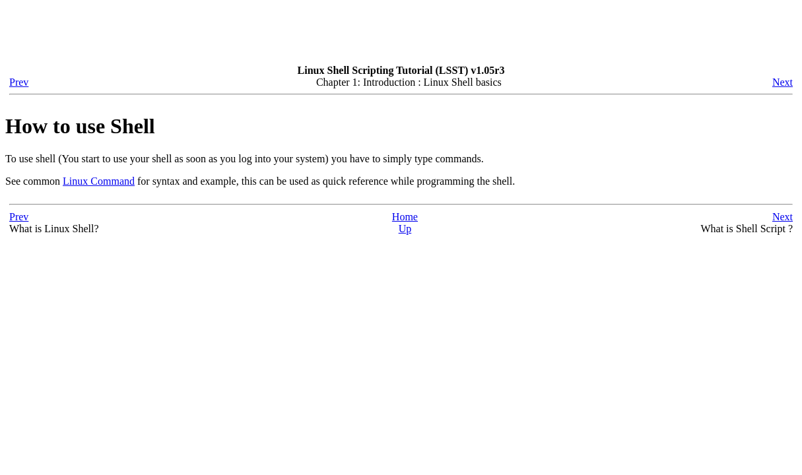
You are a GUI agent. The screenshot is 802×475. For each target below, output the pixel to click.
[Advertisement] (245, 35)
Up (405, 228)
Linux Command (99, 181)
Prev (18, 82)
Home (405, 216)
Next (782, 82)
